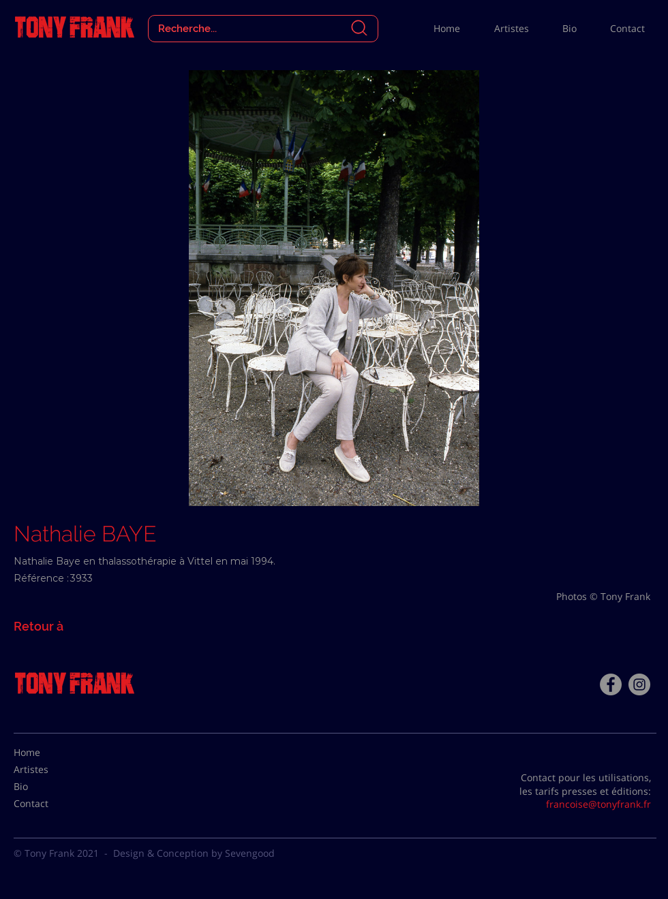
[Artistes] (48, 769)
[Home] (48, 752)
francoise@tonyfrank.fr (598, 804)
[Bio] (48, 786)
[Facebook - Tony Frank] (611, 684)
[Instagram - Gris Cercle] (639, 684)
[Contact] (48, 803)
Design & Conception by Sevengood (194, 853)
